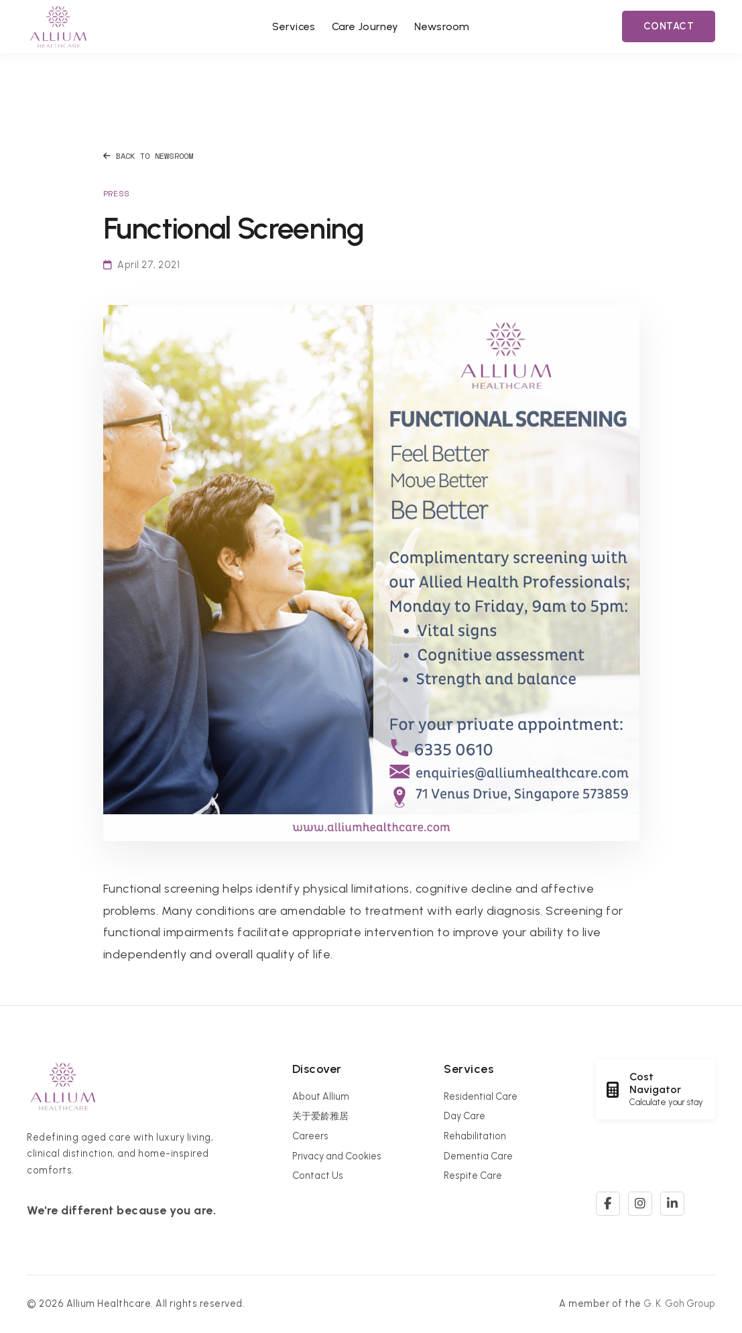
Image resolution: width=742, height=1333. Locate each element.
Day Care (464, 1116)
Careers (310, 1136)
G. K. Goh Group (679, 1303)
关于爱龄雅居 (320, 1116)
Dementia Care (478, 1156)
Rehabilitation (475, 1136)
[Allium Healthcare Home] (58, 26)
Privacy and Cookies (336, 1156)
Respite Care (473, 1175)
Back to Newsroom (148, 156)
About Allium (320, 1096)
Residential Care (480, 1096)
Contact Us (317, 1175)
